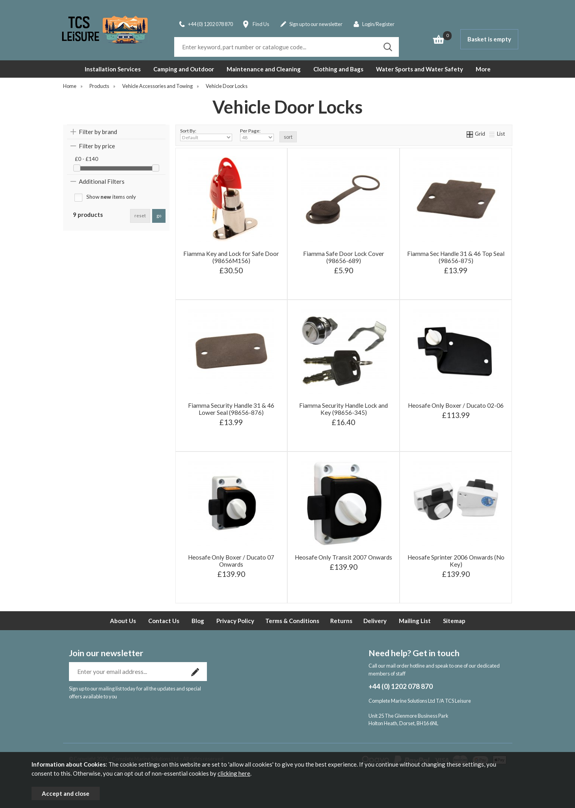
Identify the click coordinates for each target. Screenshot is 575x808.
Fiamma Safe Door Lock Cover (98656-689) (343, 257)
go (158, 215)
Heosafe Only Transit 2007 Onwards (343, 557)
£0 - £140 (86, 159)
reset (140, 215)
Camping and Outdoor (183, 69)
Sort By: (206, 134)
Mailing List (415, 620)
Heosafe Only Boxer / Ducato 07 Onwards (231, 561)
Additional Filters (102, 181)
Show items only (111, 197)
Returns (341, 620)
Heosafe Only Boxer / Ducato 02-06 (456, 405)
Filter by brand (98, 131)
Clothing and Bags (338, 69)
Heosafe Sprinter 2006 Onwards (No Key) (456, 561)
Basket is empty (489, 39)
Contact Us (163, 620)
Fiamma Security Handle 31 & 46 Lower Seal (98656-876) (231, 409)
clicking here (234, 773)
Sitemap (454, 620)
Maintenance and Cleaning (264, 69)
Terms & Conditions (292, 620)
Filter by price (97, 145)
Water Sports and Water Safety (419, 69)
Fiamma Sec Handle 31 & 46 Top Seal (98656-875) (455, 257)
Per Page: (257, 134)
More (483, 69)
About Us (123, 620)
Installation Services (113, 69)
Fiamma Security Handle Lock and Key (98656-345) (343, 409)
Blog (198, 620)
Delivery (375, 620)
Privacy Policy (235, 620)
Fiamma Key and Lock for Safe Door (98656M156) (231, 257)
